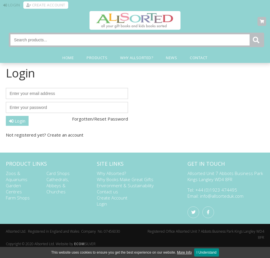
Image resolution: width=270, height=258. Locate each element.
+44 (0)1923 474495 (216, 190)
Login (17, 121)
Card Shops (58, 173)
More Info (184, 252)
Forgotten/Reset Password (100, 119)
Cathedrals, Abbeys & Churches (57, 185)
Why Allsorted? (111, 173)
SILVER (85, 243)
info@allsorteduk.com (221, 196)
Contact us (107, 192)
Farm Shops (18, 198)
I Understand (207, 252)
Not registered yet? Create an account (44, 135)
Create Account (112, 198)
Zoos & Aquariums (16, 176)
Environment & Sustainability (125, 185)
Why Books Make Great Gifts (125, 179)
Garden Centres (14, 189)
